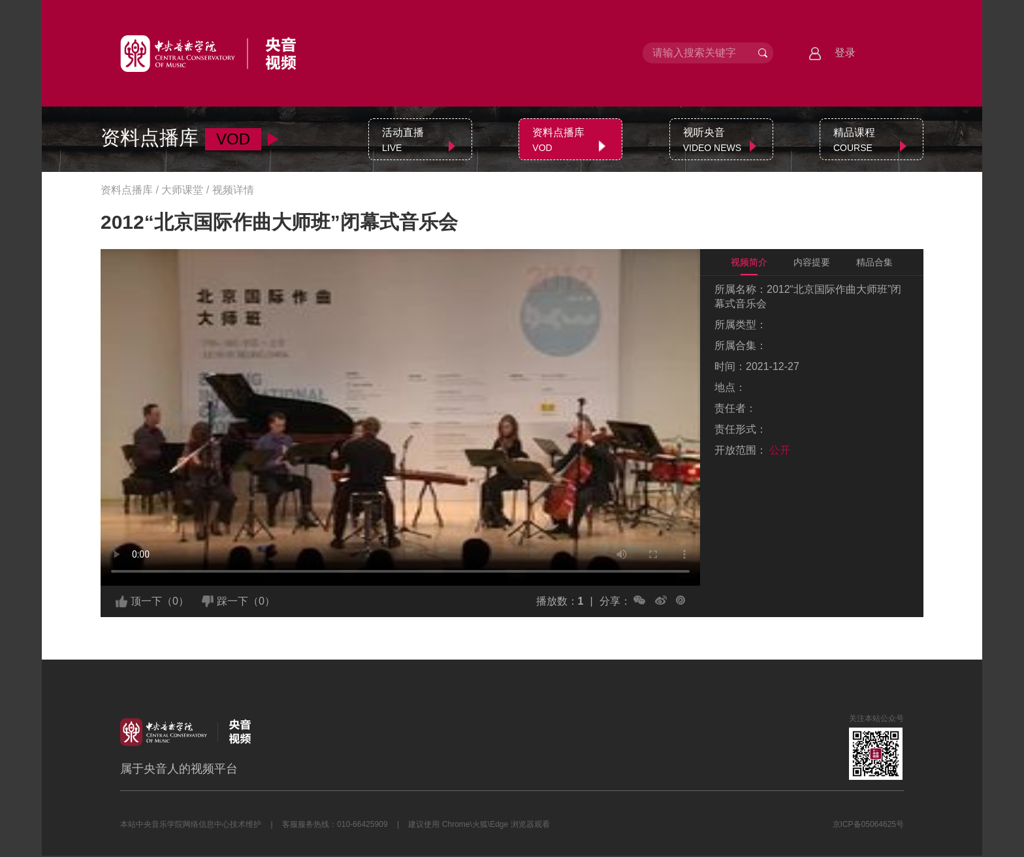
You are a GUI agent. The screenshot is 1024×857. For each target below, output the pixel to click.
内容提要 (811, 262)
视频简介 (749, 262)
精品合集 (874, 262)
